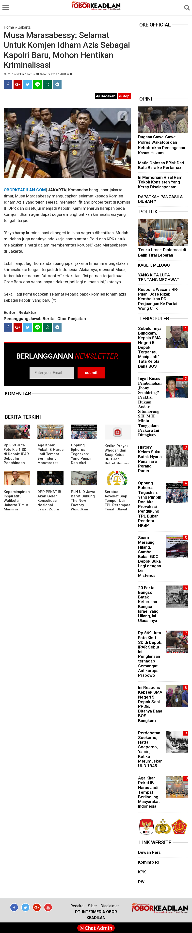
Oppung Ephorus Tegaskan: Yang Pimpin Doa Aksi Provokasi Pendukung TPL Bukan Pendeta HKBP (83, 463)
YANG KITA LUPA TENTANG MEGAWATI (159, 277)
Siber (92, 906)
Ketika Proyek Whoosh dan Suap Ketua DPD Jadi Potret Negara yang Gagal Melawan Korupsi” (117, 461)
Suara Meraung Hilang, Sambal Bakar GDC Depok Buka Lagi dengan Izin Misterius (149, 556)
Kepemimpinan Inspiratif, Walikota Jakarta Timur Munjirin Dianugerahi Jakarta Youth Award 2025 (17, 507)
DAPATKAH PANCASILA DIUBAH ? (160, 199)
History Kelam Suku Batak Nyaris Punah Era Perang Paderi (150, 459)
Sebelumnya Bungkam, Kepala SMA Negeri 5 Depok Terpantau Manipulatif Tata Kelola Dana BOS (149, 347)
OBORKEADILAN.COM (25, 189)
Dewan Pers (149, 852)
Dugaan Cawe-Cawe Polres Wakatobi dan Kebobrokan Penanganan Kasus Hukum (161, 144)
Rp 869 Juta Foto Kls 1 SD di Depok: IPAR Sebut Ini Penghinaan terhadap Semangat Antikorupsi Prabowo (16, 463)
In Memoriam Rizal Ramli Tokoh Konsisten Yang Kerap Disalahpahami (161, 182)
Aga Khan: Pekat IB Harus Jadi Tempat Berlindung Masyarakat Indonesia (50, 456)
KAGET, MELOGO (154, 265)
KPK (142, 871)
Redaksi (77, 906)
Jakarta (24, 27)
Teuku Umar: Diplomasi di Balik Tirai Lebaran (162, 252)
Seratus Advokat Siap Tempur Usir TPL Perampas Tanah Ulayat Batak (117, 503)
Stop (124, 96)
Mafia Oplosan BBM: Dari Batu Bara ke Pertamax (161, 165)
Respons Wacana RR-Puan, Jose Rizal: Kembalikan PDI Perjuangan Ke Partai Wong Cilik (158, 299)
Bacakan (105, 96)
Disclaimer (109, 906)
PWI (141, 881)
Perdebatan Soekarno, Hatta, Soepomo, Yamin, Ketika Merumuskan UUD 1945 (150, 749)
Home (9, 27)
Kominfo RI (148, 862)
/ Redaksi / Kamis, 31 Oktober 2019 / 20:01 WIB (42, 74)
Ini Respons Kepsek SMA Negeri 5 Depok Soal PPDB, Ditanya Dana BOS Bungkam (150, 704)
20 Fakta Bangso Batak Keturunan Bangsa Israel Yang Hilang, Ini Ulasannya (148, 604)
